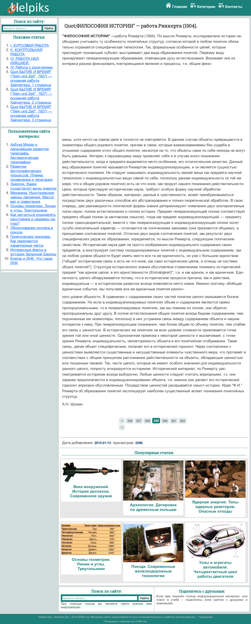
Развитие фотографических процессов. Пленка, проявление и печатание (31, 173)
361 (173, 421)
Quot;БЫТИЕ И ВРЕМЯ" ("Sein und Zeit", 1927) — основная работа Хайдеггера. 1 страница (31, 78)
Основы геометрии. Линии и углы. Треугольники (33, 208)
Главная (179, 7)
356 (129, 421)
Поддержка (206, 617)
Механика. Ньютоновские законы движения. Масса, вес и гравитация (32, 197)
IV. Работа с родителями (31, 67)
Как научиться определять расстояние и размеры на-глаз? (33, 219)
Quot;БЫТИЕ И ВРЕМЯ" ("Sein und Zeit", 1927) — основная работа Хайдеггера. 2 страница (31, 96)
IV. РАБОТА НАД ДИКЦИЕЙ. (24, 61)
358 (147, 421)
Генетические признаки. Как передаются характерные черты (30, 241)
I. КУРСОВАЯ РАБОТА (29, 45)
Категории (206, 7)
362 (182, 421)
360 (165, 421)
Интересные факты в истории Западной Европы (33, 252)
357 (138, 421)
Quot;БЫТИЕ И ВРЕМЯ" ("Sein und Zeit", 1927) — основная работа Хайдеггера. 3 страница (31, 113)
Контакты (233, 7)
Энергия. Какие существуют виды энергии (33, 186)
